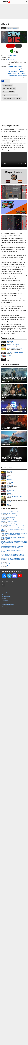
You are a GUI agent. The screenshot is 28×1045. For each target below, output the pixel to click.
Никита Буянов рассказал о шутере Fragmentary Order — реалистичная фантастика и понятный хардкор (11, 459)
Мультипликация (12, 75)
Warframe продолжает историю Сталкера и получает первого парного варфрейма (13, 516)
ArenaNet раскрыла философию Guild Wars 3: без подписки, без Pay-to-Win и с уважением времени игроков (13, 529)
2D (24, 77)
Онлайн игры (5, 592)
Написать (18, 45)
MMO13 (3, 590)
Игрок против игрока (13, 73)
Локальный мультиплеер (14, 66)
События (9, 28)
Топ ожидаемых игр (6, 596)
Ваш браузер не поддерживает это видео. (14, 159)
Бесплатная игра (22, 75)
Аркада (14, 55)
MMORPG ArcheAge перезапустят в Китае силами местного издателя (13, 538)
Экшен (10, 55)
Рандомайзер (5, 600)
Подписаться (10, 45)
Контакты (4, 608)
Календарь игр (5, 598)
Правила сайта (5, 606)
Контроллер (21, 71)
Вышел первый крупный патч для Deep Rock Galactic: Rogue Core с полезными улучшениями (14, 534)
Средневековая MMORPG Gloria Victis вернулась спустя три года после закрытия (13, 512)
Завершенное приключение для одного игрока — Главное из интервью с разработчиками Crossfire (13, 427)
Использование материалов (8, 604)
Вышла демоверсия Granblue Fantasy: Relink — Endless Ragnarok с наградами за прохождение (12, 555)
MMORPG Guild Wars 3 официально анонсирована (11, 443)
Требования (15, 28)
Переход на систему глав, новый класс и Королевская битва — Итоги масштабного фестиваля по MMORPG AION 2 (14, 542)
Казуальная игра (12, 68)
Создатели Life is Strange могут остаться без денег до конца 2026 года (14, 564)
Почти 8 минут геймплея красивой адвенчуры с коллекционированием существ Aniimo (12, 547)
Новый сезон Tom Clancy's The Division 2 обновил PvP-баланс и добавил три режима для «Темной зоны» (13, 560)
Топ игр (3, 594)
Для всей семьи (17, 77)
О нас (3, 611)
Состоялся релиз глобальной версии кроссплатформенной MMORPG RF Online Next (12, 524)
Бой (22, 77)
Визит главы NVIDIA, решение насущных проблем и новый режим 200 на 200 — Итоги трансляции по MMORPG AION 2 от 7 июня (13, 411)
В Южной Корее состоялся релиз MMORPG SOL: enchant (13, 551)
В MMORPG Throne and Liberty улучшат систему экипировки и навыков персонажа (12, 520)
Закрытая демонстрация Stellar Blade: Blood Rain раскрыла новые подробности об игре (13, 396)
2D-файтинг (22, 73)
